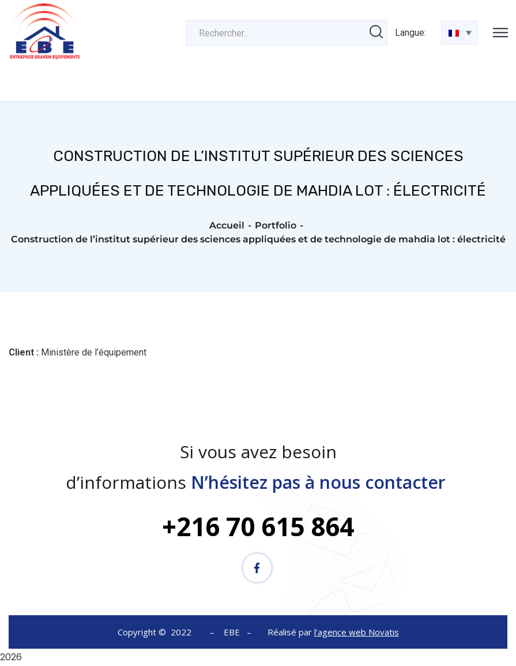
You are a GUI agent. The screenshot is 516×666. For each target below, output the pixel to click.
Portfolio (275, 225)
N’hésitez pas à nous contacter (320, 482)
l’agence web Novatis (356, 632)
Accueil (226, 225)
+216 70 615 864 (258, 526)
